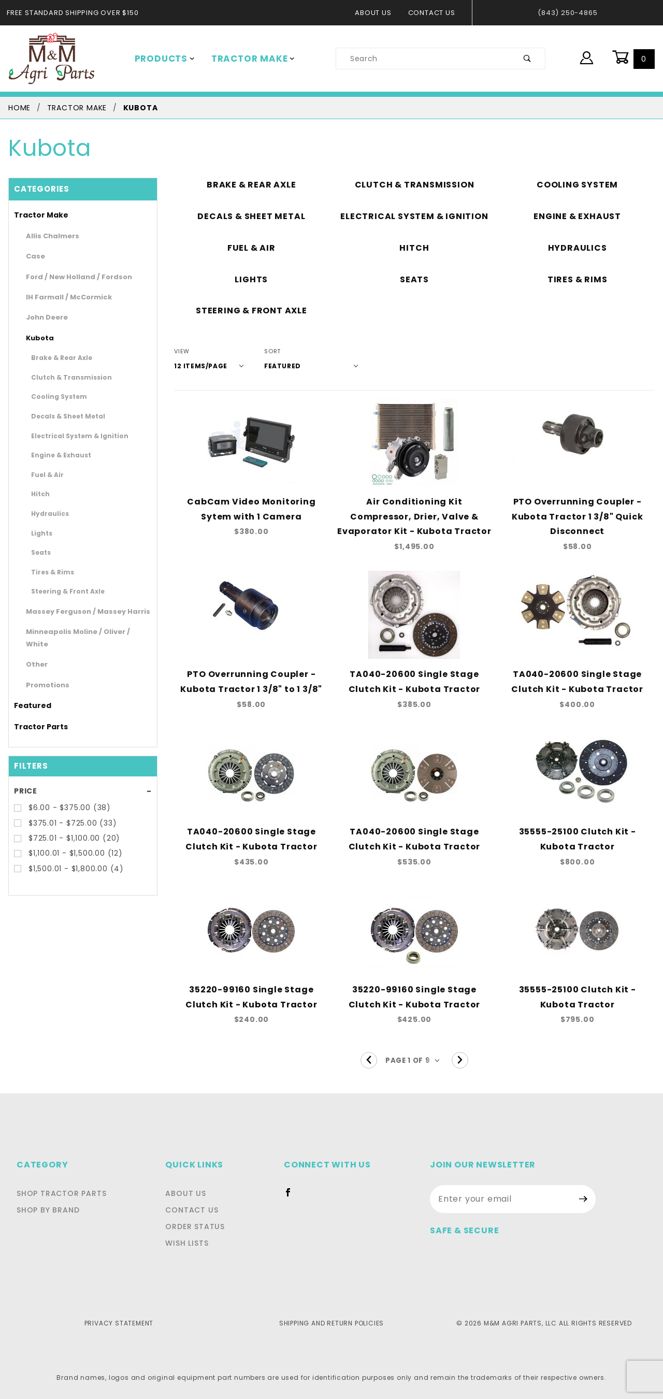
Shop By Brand (48, 1210)
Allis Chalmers (48, 236)
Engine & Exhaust (55, 454)
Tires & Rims (48, 571)
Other (34, 652)
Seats (39, 552)
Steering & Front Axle (60, 591)
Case (33, 256)
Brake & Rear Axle (56, 357)
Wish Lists (195, 1243)
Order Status (203, 1226)
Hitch (38, 493)
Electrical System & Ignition (69, 435)
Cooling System (53, 396)
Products (163, 58)
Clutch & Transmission (62, 377)
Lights (39, 533)
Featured (28, 693)
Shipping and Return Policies (331, 1322)
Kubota (36, 338)
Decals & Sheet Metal (61, 416)
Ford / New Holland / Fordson (70, 277)
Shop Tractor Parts (61, 1193)
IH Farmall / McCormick (61, 297)
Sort (265, 351)
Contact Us (434, 13)
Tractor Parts (35, 715)
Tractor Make (246, 58)
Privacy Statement (118, 1322)
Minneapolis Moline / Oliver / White (79, 632)
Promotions (43, 672)
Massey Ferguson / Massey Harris (77, 611)
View (181, 351)
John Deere (43, 317)
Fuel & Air (44, 474)
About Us (378, 13)
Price (25, 779)
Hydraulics (46, 513)
